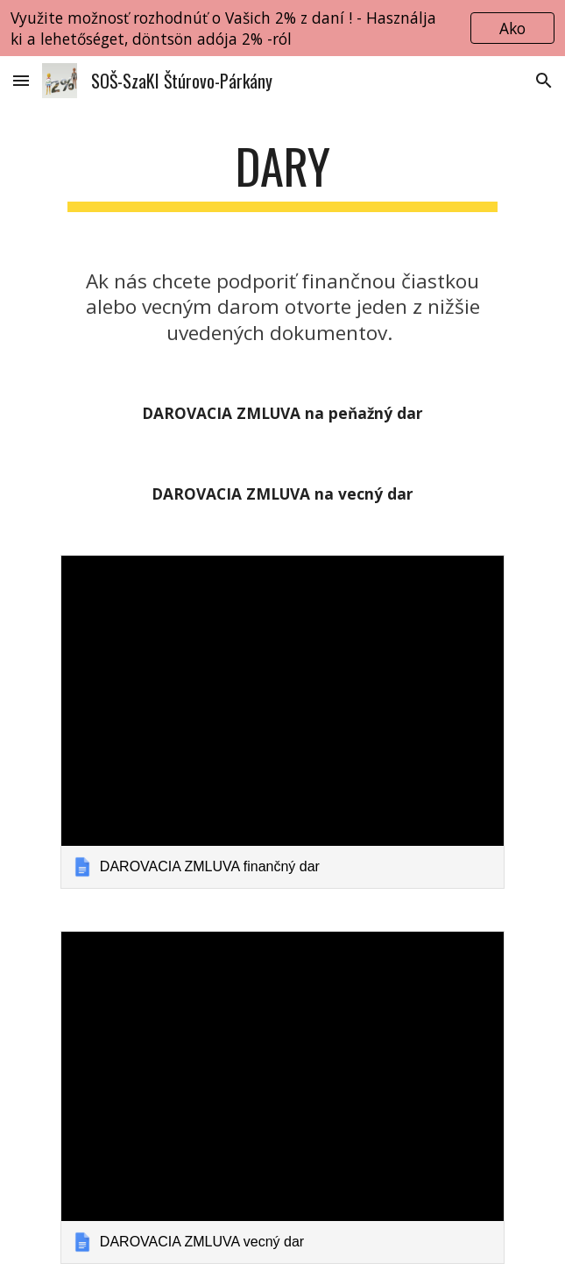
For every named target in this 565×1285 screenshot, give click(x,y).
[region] (282, 28)
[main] (282, 174)
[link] (282, 721)
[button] (21, 80)
